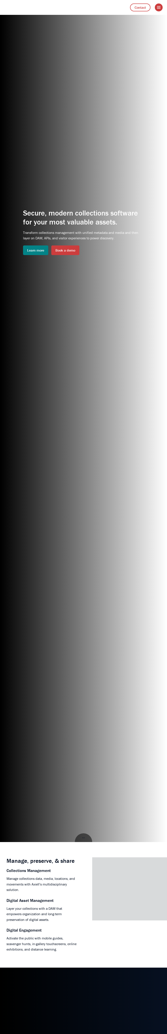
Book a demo (65, 250)
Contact (140, 7)
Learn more (35, 250)
